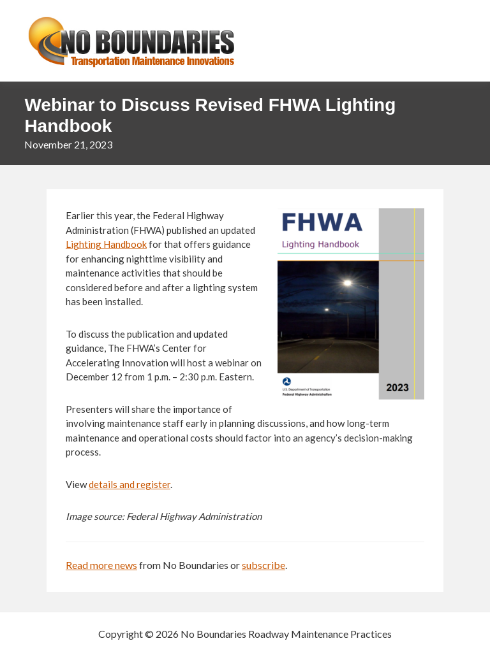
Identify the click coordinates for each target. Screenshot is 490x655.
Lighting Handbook (106, 244)
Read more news (101, 565)
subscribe (263, 565)
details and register (129, 484)
